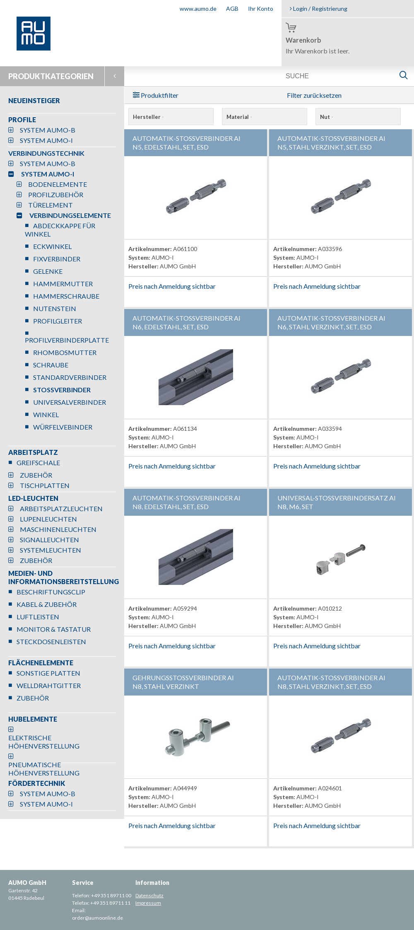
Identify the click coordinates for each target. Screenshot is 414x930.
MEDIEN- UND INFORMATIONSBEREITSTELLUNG (63, 577)
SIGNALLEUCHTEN (49, 540)
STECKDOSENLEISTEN (51, 641)
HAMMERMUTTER (63, 283)
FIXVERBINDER (56, 259)
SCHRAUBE (50, 365)
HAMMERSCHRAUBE (66, 296)
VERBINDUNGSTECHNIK (46, 153)
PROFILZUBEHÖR (55, 194)
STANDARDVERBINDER (69, 377)
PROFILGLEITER (57, 321)
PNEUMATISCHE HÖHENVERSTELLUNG (43, 769)
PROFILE (22, 119)
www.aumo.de (198, 8)
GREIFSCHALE (38, 462)
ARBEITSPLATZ (33, 452)
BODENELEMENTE (57, 184)
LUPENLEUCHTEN (48, 519)
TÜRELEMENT (50, 205)
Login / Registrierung (318, 8)
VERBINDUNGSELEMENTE (70, 215)
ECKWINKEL (52, 246)
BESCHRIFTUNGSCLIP (51, 592)
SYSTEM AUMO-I (46, 140)
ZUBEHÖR (36, 475)
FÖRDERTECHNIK (36, 783)
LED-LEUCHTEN (33, 498)
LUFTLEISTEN (38, 617)
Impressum (148, 903)
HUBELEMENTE (32, 719)
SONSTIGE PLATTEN (48, 673)
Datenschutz (149, 895)
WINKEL (46, 414)
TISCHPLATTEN (45, 485)
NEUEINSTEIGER (34, 100)
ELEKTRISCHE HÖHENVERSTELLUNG (43, 742)
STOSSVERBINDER (62, 390)
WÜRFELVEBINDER (62, 427)
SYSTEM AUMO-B (47, 130)
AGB (232, 8)
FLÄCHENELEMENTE (40, 663)
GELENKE (48, 271)
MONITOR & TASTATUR (54, 629)
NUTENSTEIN (54, 308)
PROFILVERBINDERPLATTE (67, 340)
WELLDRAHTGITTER (49, 685)
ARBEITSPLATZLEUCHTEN (61, 508)
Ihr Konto (260, 8)
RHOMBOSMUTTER (64, 352)
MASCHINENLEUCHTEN (58, 529)
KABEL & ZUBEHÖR (47, 604)
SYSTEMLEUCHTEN (50, 550)
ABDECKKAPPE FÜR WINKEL (60, 230)
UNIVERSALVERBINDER (69, 402)
